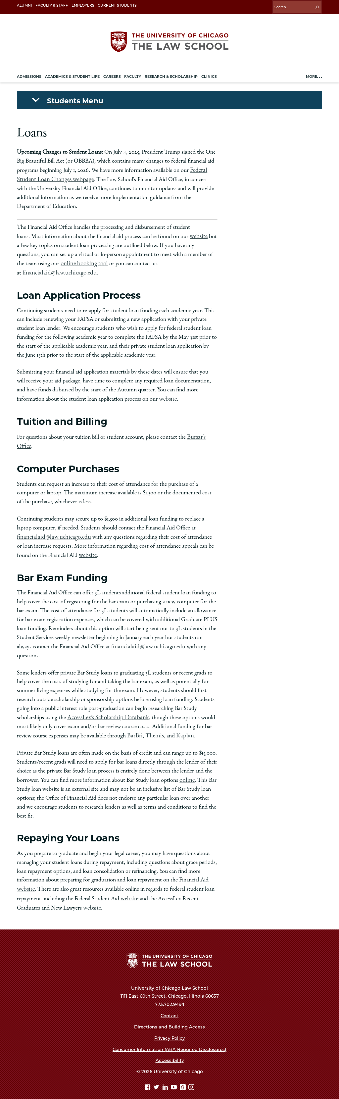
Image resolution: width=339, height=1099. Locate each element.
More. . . (314, 75)
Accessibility (169, 1050)
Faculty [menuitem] (132, 75)
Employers (83, 5)
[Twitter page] (157, 1077)
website (198, 233)
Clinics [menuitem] (209, 75)
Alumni (24, 5)
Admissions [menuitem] (29, 75)
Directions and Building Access (169, 1017)
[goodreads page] (183, 1077)
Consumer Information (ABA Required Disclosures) (169, 1039)
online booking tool (83, 260)
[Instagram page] (191, 1077)
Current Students (117, 5)
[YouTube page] (174, 1077)
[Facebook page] (148, 1077)
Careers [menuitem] (112, 75)
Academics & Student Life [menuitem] (72, 75)
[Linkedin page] (166, 1077)
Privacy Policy (169, 1028)
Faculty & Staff (51, 5)
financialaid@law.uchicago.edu (56, 269)
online (186, 771)
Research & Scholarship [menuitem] (171, 75)
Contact (169, 1006)
